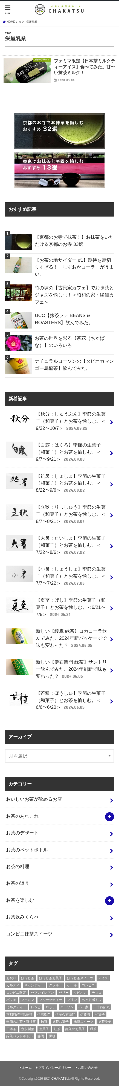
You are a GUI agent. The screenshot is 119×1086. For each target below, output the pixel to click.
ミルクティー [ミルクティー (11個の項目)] (16, 1007)
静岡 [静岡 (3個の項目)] (40, 1036)
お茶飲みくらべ (22, 917)
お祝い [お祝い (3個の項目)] (11, 978)
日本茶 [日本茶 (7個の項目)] (11, 1029)
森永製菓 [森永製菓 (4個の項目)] (27, 1029)
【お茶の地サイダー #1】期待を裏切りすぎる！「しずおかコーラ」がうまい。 (74, 267)
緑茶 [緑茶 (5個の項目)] (93, 1029)
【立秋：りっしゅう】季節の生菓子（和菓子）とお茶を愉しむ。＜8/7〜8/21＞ (56, 514)
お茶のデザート (22, 833)
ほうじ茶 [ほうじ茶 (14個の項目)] (27, 978)
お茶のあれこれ (22, 816)
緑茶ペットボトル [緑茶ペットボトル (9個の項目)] (19, 1036)
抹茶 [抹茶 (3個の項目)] (44, 1022)
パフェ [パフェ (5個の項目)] (11, 1000)
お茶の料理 (17, 866)
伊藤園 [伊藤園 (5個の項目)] (85, 1014)
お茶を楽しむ (20, 900)
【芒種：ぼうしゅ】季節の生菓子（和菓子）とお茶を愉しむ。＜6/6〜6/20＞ (56, 700)
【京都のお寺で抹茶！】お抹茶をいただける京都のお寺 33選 (74, 240)
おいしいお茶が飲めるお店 (34, 799)
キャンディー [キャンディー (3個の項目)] (34, 985)
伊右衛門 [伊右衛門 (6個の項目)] (44, 1014)
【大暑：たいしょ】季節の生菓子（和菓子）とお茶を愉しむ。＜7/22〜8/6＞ (56, 545)
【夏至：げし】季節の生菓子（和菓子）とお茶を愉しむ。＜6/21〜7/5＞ (56, 607)
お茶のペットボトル (27, 849)
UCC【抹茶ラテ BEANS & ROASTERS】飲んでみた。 (64, 319)
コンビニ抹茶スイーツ (29, 934)
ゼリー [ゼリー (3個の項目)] (64, 993)
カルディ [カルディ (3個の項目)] (12, 985)
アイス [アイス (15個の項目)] (103, 978)
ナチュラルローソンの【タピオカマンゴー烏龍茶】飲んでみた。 (74, 364)
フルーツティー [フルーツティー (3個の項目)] (50, 1000)
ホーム (27, 1068)
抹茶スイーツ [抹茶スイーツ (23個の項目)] (83, 1022)
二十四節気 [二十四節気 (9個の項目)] (101, 1007)
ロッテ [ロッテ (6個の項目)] (51, 1007)
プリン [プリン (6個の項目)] (72, 1000)
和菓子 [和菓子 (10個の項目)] (100, 1014)
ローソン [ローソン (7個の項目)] (67, 1007)
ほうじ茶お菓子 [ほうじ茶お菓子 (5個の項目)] (50, 978)
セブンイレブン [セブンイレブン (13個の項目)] (42, 993)
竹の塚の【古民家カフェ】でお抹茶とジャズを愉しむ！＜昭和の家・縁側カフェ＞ (74, 295)
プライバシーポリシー (54, 1068)
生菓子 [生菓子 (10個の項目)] (44, 1029)
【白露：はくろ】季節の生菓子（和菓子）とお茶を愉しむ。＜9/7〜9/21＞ (53, 452)
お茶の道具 (17, 883)
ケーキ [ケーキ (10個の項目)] (72, 985)
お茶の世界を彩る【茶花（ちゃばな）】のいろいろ (70, 341)
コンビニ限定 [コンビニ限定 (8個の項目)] (16, 993)
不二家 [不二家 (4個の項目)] (83, 1007)
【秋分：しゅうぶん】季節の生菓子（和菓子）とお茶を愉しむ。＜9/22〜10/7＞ (56, 421)
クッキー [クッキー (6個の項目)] (55, 985)
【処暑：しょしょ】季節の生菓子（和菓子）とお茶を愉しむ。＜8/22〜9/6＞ (56, 483)
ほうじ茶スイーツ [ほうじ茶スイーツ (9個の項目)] (80, 978)
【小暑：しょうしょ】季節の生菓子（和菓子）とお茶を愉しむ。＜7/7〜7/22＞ (56, 576)
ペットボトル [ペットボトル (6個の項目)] (91, 1000)
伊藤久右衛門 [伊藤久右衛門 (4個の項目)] (65, 1014)
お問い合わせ (88, 1068)
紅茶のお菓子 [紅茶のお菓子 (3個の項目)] (75, 1029)
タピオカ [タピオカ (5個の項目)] (80, 993)
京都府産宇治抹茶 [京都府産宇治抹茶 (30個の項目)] (19, 1014)
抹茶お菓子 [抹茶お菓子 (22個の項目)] (60, 1022)
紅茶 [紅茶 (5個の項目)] (57, 1029)
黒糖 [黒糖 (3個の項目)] (52, 1036)
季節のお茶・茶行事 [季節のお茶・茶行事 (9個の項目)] (21, 1022)
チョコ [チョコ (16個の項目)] (96, 993)
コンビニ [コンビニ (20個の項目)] (88, 985)
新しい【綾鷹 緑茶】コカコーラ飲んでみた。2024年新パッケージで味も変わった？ (56, 638)
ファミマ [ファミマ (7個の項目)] (27, 1000)
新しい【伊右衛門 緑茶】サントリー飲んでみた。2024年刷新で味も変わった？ (56, 669)
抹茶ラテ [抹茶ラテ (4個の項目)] (104, 1022)
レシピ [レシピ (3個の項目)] (36, 1007)
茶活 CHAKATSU (56, 1079)
